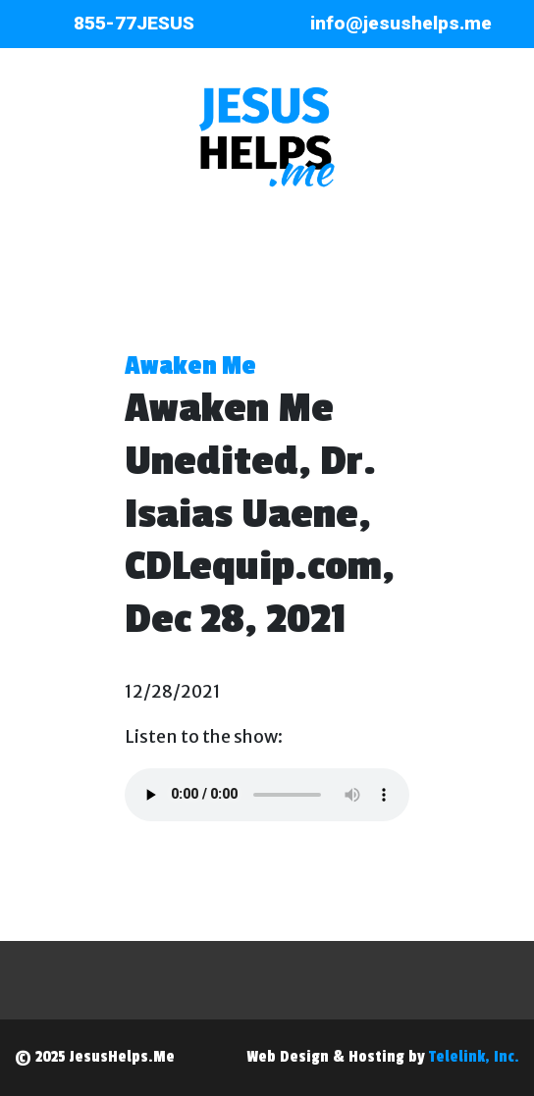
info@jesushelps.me (401, 23)
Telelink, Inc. (474, 1057)
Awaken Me (190, 366)
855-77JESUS (134, 23)
